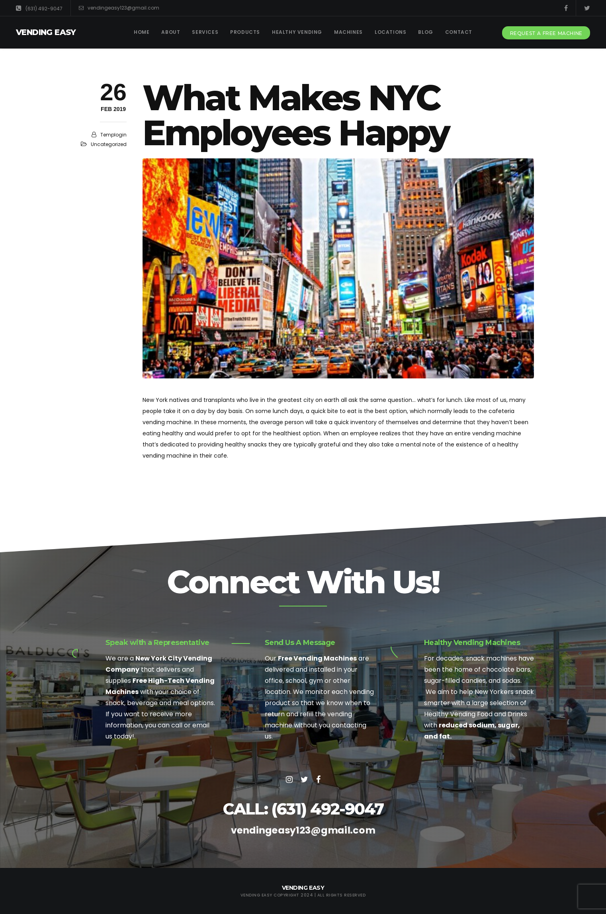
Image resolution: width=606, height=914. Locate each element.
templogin (113, 134)
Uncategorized (109, 144)
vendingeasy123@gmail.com (119, 8)
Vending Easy (46, 32)
